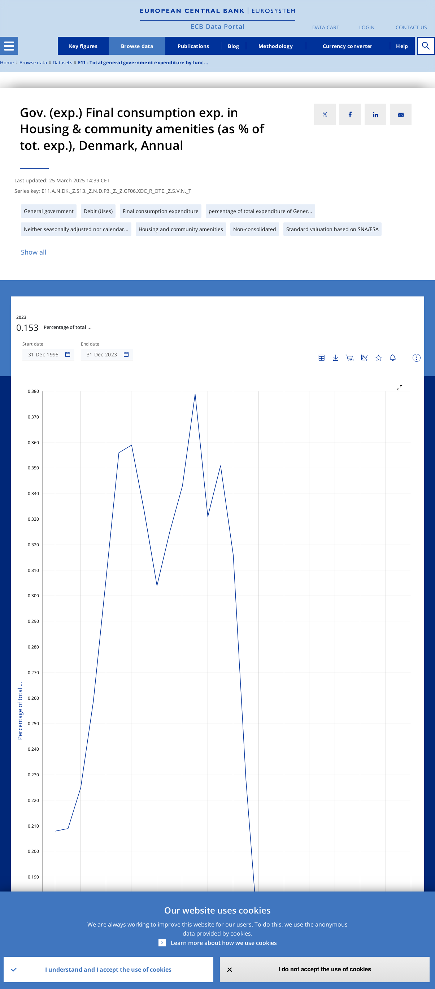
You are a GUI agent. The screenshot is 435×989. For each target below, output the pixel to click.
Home (7, 63)
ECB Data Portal (218, 26)
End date (90, 344)
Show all (34, 252)
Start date (32, 344)
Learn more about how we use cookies (224, 943)
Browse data (137, 46)
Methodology (275, 46)
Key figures (83, 46)
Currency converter (348, 46)
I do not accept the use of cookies (324, 969)
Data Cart (325, 27)
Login (367, 27)
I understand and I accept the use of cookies (108, 969)
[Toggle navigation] (9, 46)
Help (402, 46)
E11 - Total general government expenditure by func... (143, 63)
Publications (193, 46)
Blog (233, 46)
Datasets (62, 63)
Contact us (411, 27)
